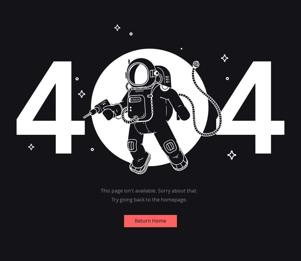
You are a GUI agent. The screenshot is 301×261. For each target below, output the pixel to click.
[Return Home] (150, 221)
